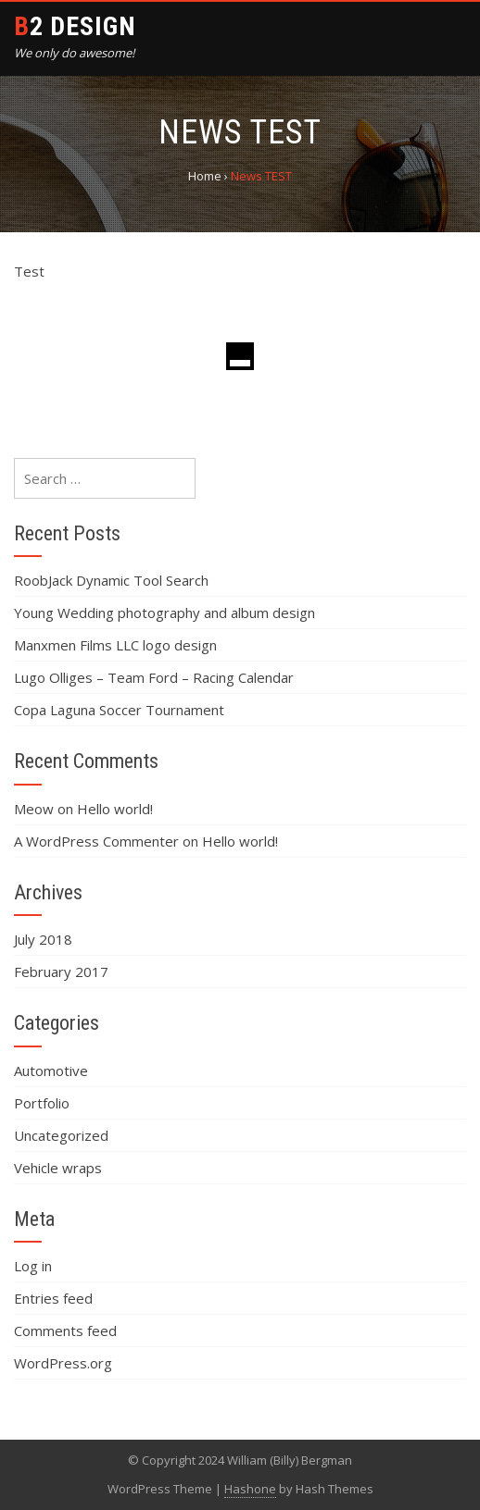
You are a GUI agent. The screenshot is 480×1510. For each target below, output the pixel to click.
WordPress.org (63, 1363)
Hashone (250, 1488)
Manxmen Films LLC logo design (115, 645)
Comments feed (65, 1330)
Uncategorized (61, 1135)
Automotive (51, 1070)
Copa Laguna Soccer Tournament (119, 709)
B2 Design (75, 26)
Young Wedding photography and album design (164, 612)
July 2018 (43, 939)
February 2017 (61, 971)
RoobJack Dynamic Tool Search (111, 580)
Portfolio (41, 1103)
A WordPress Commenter (96, 841)
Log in (33, 1265)
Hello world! (115, 808)
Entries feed (53, 1298)
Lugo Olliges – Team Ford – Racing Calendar (154, 677)
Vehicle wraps (58, 1167)
